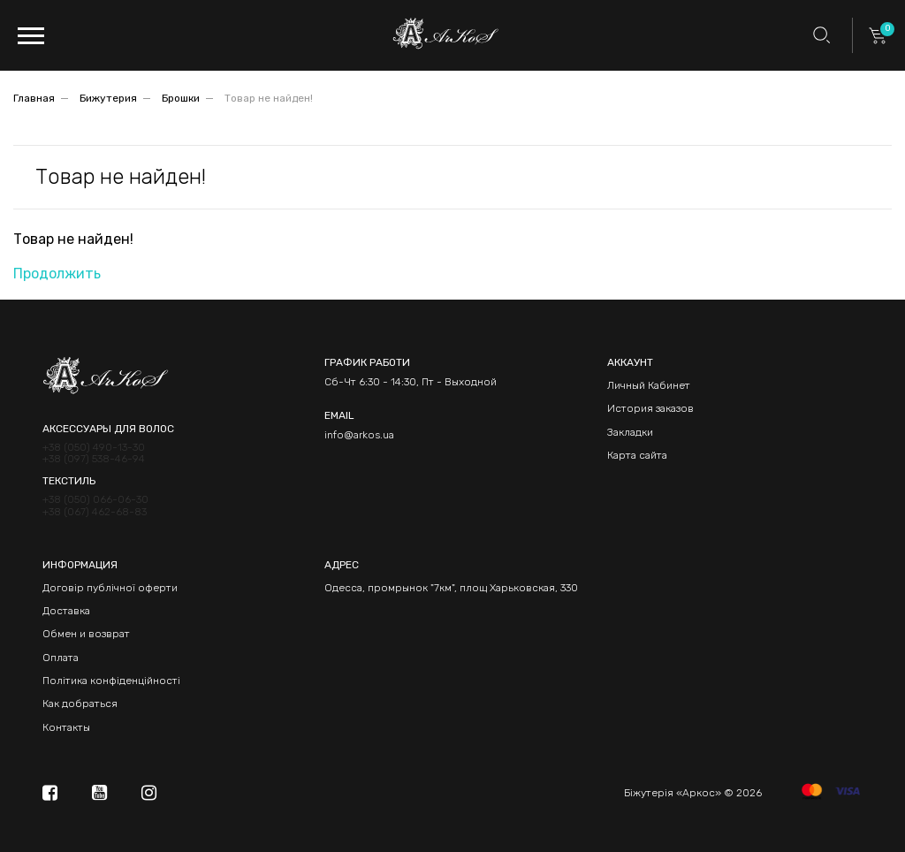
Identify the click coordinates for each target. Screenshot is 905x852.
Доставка (66, 611)
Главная (34, 98)
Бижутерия (108, 98)
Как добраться (80, 703)
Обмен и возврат (86, 634)
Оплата (60, 657)
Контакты (66, 727)
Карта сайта (637, 455)
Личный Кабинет (648, 385)
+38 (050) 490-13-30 (93, 447)
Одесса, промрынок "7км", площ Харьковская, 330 (451, 588)
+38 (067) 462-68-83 (94, 512)
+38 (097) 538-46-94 (93, 459)
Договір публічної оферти (110, 588)
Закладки (630, 432)
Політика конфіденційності (111, 680)
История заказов (650, 408)
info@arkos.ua (359, 435)
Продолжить (57, 273)
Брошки (181, 98)
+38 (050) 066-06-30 (95, 500)
